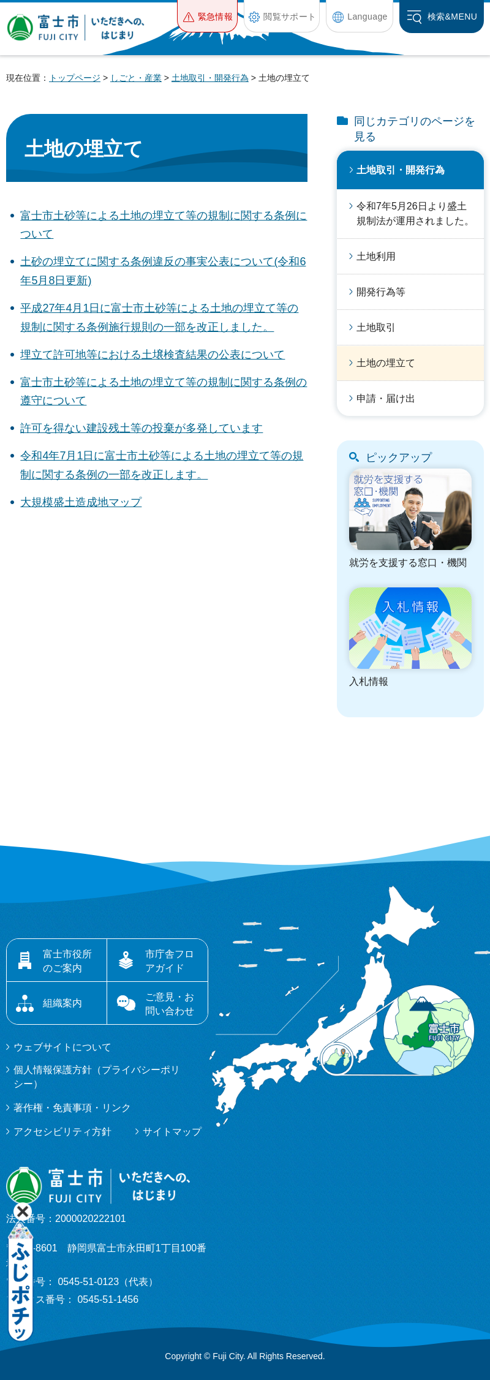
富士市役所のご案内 (67, 961)
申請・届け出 (385, 398)
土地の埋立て (385, 363)
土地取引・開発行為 (210, 78)
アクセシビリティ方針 (62, 1131)
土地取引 (376, 327)
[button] (207, 16)
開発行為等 (380, 292)
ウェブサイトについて (62, 1047)
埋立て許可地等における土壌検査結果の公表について (152, 355)
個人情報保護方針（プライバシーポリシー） (96, 1076)
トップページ (74, 78)
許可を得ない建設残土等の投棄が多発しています (141, 428)
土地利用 (376, 256)
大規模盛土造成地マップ (80, 502)
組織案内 (62, 1003)
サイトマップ (172, 1131)
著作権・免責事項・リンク (72, 1108)
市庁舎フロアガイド (169, 961)
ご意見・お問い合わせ (169, 1004)
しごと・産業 (136, 78)
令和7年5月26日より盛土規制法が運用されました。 (415, 213)
